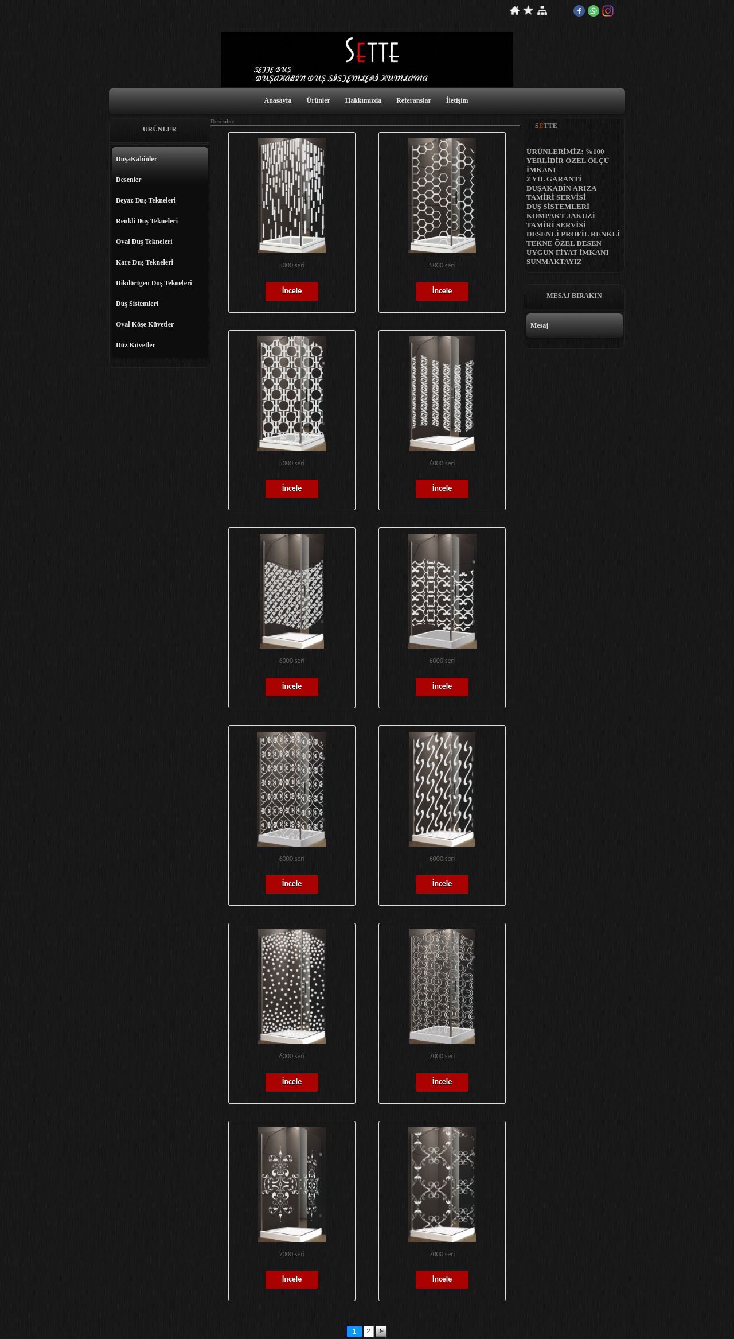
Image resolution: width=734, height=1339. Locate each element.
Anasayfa (277, 100)
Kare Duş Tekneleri (144, 262)
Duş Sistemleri (137, 304)
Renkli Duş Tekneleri (147, 221)
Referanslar (413, 100)
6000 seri (442, 463)
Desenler (129, 180)
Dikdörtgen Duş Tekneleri (154, 283)
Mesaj (539, 325)
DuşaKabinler (136, 159)
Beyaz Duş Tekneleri (146, 200)
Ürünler (318, 100)
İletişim (457, 100)
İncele (292, 291)
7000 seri (442, 1056)
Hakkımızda (363, 100)
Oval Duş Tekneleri (144, 242)
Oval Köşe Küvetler (145, 324)
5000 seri (292, 265)
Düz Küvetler (135, 345)
